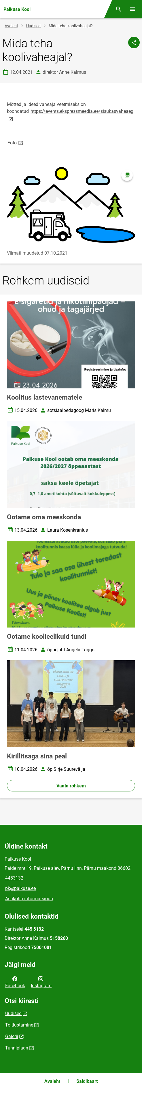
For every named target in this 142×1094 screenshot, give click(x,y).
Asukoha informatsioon (29, 898)
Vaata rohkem (71, 786)
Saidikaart (87, 1081)
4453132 (14, 878)
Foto (15, 143)
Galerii (11, 1036)
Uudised (33, 26)
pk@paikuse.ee (20, 888)
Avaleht (11, 26)
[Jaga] (134, 42)
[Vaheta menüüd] (132, 9)
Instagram (41, 982)
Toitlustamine (19, 1025)
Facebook (15, 982)
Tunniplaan (16, 1048)
